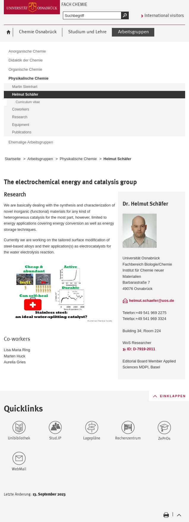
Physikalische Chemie (78, 159)
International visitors (164, 15)
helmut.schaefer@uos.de (151, 300)
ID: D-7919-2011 (141, 349)
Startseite (13, 159)
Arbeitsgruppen (40, 159)
